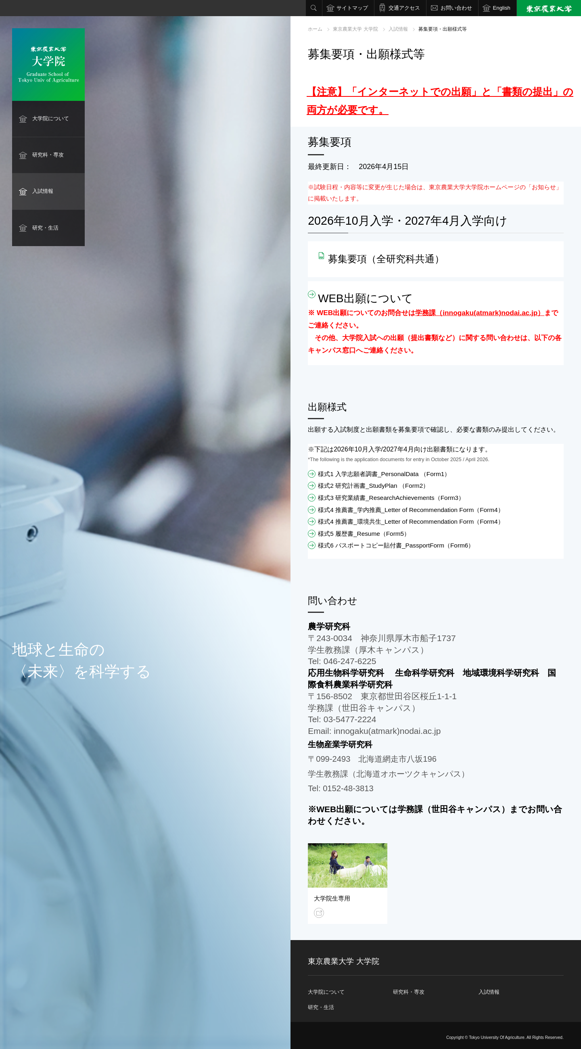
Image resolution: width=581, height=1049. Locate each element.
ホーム (315, 29)
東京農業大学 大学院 (355, 29)
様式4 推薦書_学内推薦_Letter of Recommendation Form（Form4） (411, 509)
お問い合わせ (456, 8)
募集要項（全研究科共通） (386, 258)
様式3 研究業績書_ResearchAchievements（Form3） (391, 497)
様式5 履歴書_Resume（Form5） (364, 533)
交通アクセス (404, 8)
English (501, 8)
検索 (314, 8)
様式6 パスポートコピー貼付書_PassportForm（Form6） (396, 545)
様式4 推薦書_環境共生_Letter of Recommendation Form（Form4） (411, 521)
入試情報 (42, 191)
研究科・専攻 (48, 155)
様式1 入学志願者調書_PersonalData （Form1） (384, 473)
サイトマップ (352, 8)
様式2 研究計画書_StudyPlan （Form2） (373, 485)
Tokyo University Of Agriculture (497, 1037)
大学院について (50, 118)
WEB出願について (365, 298)
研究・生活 (45, 228)
